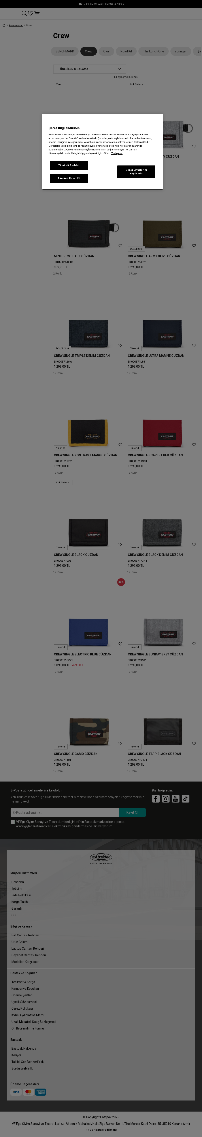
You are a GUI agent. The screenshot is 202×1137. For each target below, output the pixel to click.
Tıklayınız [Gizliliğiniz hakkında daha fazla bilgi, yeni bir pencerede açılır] (117, 153)
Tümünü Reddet (68, 165)
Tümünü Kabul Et (69, 178)
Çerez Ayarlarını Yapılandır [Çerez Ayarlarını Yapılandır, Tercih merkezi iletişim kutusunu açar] (136, 171)
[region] (102, 152)
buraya (81, 145)
